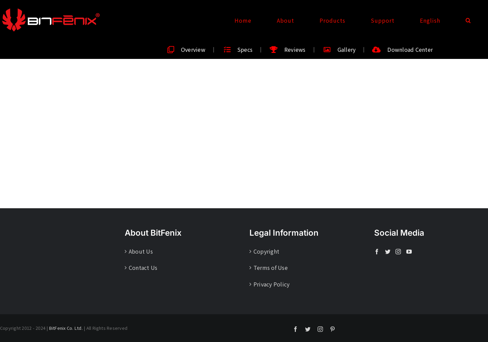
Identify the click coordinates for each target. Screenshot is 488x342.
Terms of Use (270, 267)
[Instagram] (398, 251)
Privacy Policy (271, 284)
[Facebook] (377, 251)
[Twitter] (387, 251)
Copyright (266, 251)
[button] (468, 20)
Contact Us (143, 267)
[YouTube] (409, 251)
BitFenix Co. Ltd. (66, 328)
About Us (141, 251)
